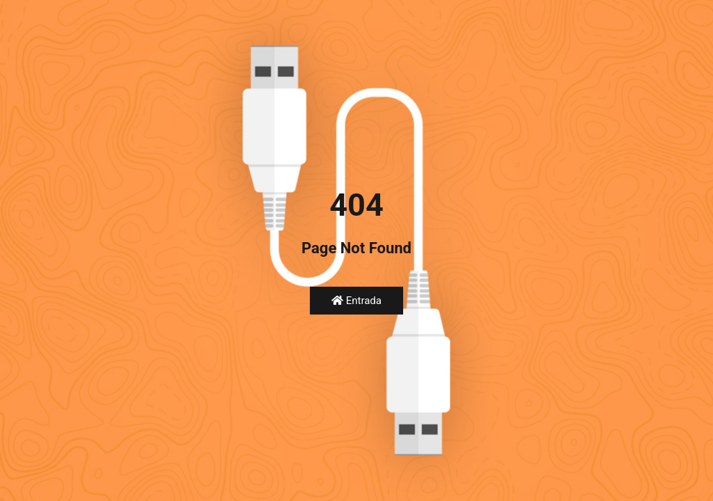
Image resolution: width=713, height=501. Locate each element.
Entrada (356, 300)
